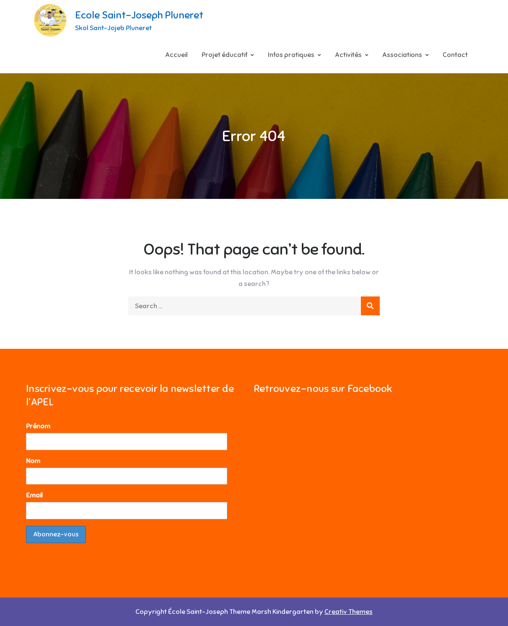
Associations (402, 55)
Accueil (176, 55)
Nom (33, 461)
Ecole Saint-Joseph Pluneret (139, 15)
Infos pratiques (291, 55)
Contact (455, 55)
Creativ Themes (348, 612)
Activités (348, 55)
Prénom (38, 426)
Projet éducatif (224, 55)
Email (34, 495)
